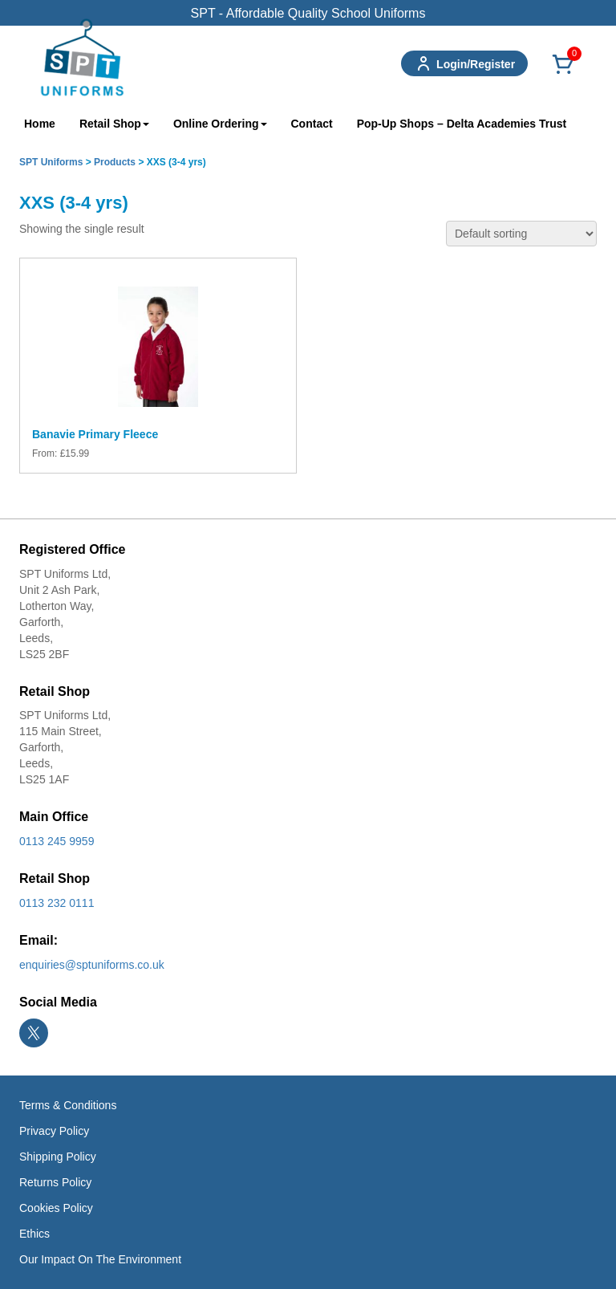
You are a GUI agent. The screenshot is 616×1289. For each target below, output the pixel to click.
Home (39, 123)
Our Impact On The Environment (100, 1259)
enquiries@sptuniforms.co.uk (91, 964)
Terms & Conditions (67, 1105)
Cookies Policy (56, 1208)
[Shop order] (521, 233)
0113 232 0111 (56, 903)
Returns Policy (55, 1182)
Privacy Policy (54, 1130)
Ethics (34, 1233)
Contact (312, 123)
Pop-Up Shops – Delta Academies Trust (462, 123)
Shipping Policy (57, 1156)
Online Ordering (220, 123)
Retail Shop (114, 123)
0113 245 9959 (56, 841)
